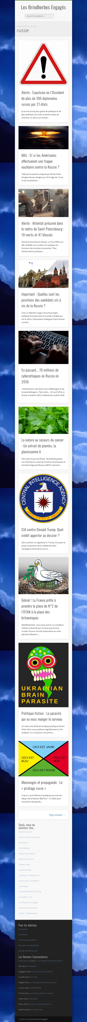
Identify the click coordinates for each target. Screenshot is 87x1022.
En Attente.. (32, 966)
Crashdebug (24, 848)
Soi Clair (33, 977)
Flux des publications (28, 940)
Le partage (23, 886)
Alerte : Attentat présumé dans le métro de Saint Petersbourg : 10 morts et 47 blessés (43, 229)
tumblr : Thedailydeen (28, 913)
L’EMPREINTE (35, 987)
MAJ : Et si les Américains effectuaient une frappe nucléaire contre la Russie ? (40, 161)
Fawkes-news (24, 864)
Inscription (23, 929)
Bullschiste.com (25, 831)
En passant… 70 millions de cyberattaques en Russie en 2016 (40, 375)
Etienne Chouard (26, 859)
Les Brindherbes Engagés (43, 7)
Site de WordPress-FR (28, 950)
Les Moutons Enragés (28, 902)
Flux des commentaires (29, 945)
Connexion (23, 934)
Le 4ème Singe (25, 870)
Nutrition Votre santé (28, 907)
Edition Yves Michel (27, 853)
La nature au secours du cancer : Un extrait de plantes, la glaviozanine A (43, 445)
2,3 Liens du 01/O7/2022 (42, 971)
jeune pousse (24, 960)
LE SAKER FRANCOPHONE (30, 891)
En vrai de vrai (37, 1009)
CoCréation (23, 842)
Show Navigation (61, 27)
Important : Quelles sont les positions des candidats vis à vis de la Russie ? (41, 299)
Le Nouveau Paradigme (29, 880)
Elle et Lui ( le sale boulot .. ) (41, 1004)
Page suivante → (57, 815)
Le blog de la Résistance (29, 875)
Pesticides (33, 998)
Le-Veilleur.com (25, 897)
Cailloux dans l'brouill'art (29, 837)
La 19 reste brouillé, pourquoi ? (49, 960)
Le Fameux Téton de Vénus (41, 993)
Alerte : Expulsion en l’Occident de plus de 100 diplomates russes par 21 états (43, 98)
